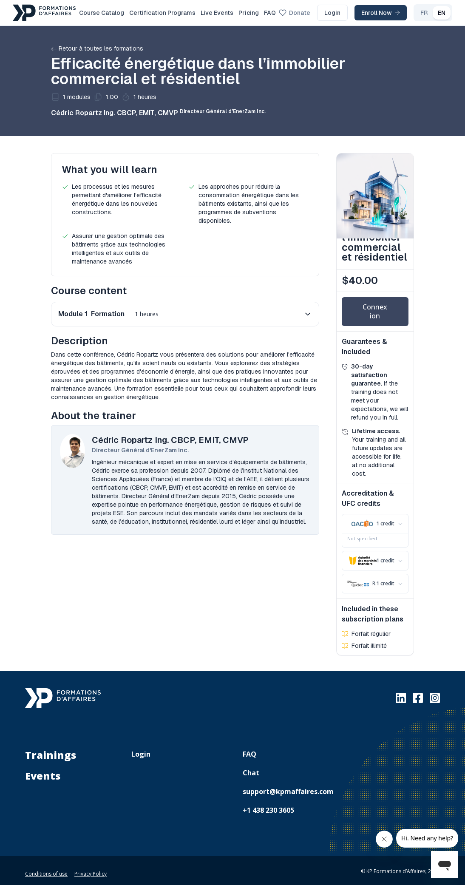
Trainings (50, 750)
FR (424, 13)
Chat (251, 767)
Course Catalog (101, 13)
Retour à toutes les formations (97, 48)
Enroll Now (380, 13)
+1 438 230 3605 (268, 805)
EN (441, 13)
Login (332, 13)
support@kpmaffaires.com (288, 786)
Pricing (248, 13)
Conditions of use (46, 868)
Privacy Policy (90, 868)
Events (42, 770)
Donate (294, 13)
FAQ (270, 13)
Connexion (375, 311)
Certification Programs (162, 13)
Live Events (217, 13)
